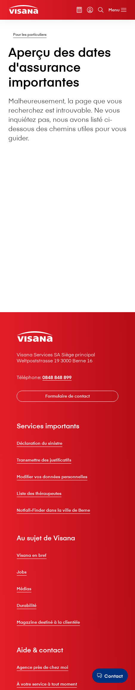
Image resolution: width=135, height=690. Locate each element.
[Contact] (110, 675)
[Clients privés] (23, 9)
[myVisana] (90, 10)
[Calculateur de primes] (79, 10)
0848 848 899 (57, 377)
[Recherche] (101, 10)
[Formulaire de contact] (67, 396)
